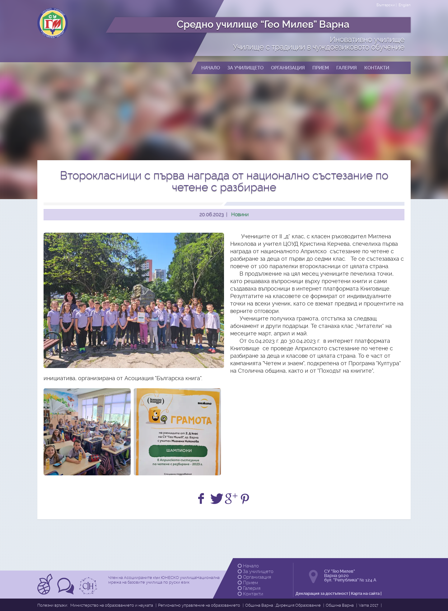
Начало (248, 566)
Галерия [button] (346, 68)
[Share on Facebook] (202, 499)
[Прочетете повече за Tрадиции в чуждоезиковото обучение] (66, 592)
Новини (240, 214)
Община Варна (340, 605)
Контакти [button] (376, 68)
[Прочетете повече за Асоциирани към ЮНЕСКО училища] (45, 592)
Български (385, 5)
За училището (255, 571)
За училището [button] (245, 68)
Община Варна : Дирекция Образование (283, 605)
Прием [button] (320, 68)
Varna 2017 (368, 605)
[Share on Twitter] (216, 499)
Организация (254, 577)
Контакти (250, 594)
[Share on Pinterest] (246, 499)
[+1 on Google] (231, 499)
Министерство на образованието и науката (111, 605)
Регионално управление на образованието (199, 605)
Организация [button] (288, 68)
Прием (248, 582)
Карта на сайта (365, 593)
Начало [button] (210, 68)
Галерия (249, 588)
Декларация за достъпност (322, 593)
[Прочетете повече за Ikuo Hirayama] (89, 592)
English (405, 5)
